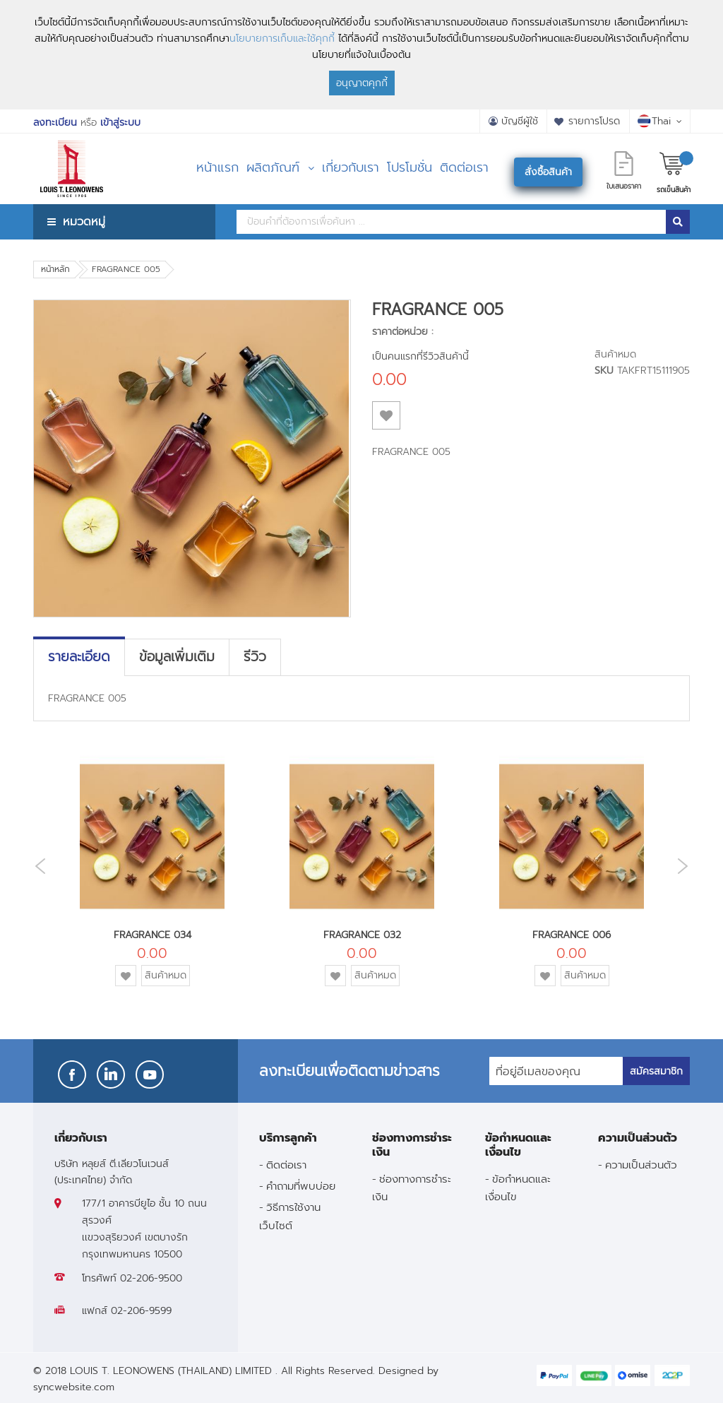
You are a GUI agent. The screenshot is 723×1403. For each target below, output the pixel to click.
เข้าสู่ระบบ (120, 122)
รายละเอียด (79, 657)
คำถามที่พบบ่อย (300, 1186)
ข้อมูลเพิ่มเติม (177, 657)
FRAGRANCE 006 (571, 935)
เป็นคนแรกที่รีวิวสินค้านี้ (420, 356)
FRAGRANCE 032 (362, 935)
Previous (36, 866)
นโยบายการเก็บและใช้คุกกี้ (282, 38)
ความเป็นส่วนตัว (641, 1164)
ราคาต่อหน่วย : (403, 331)
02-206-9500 (151, 1278)
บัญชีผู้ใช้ (519, 121)
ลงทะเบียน (55, 122)
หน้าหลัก (55, 269)
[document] (361, 54)
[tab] (79, 657)
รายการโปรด (594, 121)
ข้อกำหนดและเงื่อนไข (518, 1187)
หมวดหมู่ (84, 221)
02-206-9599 (141, 1310)
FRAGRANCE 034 (152, 935)
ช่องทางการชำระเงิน (411, 1187)
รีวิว (255, 657)
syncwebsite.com (73, 1387)
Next (686, 865)
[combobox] (451, 222)
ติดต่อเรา (286, 1164)
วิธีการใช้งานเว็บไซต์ (290, 1216)
